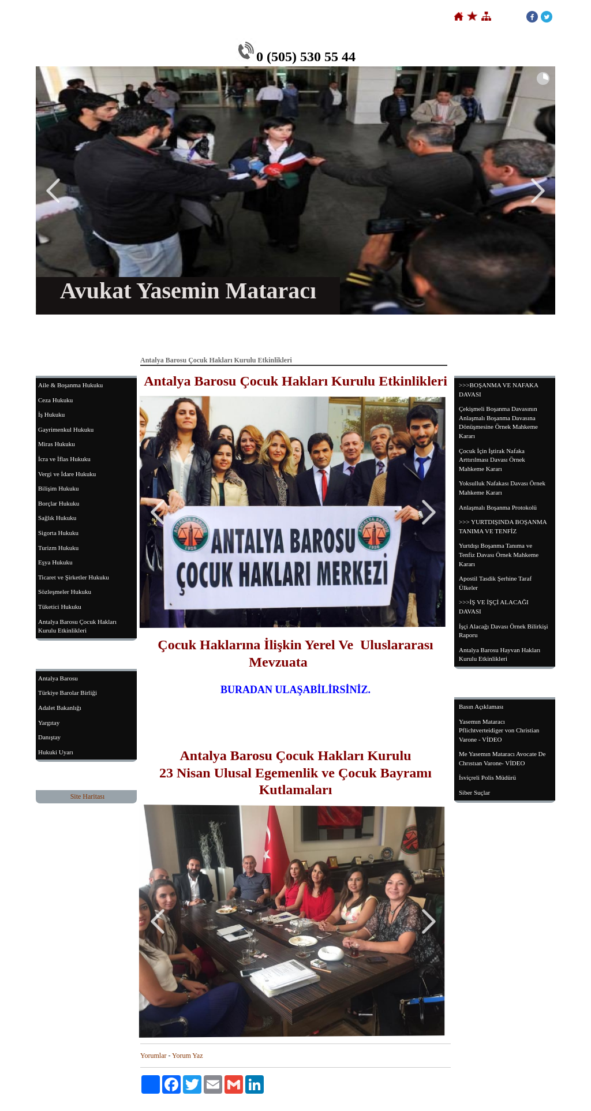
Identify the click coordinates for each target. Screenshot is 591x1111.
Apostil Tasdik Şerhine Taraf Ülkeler (495, 583)
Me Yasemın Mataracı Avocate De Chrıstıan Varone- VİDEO (502, 758)
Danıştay (49, 737)
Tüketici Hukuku (59, 606)
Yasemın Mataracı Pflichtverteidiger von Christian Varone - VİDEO (499, 730)
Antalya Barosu (58, 678)
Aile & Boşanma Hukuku (70, 384)
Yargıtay (48, 722)
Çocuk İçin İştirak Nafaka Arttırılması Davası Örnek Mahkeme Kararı (492, 459)
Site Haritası (87, 796)
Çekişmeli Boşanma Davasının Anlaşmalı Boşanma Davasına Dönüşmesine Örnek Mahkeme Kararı (498, 422)
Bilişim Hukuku (58, 488)
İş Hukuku (51, 414)
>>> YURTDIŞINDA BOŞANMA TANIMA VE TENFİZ (503, 526)
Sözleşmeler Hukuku (64, 591)
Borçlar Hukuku (58, 503)
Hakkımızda (186, 334)
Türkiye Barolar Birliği (67, 692)
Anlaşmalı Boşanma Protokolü (498, 507)
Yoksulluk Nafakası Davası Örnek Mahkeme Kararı (502, 488)
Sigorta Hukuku (58, 532)
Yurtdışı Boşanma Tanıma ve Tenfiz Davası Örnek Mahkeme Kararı (498, 554)
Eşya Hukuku (55, 562)
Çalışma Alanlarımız (254, 334)
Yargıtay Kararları (400, 334)
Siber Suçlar (474, 792)
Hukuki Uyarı (55, 752)
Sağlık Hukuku (57, 517)
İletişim (458, 334)
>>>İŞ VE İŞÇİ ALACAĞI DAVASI (494, 606)
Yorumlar (153, 1056)
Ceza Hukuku (55, 399)
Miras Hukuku (56, 443)
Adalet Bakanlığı (59, 707)
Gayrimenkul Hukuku (65, 429)
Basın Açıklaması (481, 706)
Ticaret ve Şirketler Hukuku (73, 577)
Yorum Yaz (187, 1056)
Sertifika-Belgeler (328, 334)
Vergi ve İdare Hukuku (67, 473)
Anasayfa (134, 334)
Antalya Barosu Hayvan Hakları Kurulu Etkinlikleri (499, 654)
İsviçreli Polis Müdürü (487, 777)
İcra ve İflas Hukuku (64, 458)
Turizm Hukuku (58, 547)
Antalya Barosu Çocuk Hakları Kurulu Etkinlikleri (77, 626)
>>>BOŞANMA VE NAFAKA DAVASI (498, 389)
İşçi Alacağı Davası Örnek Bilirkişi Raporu (503, 631)
